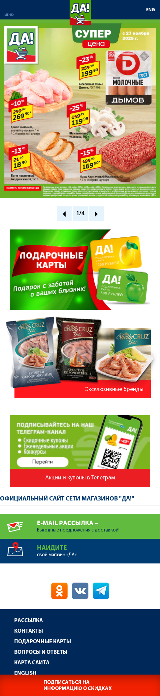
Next (96, 213)
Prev (64, 213)
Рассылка (28, 621)
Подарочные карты (42, 642)
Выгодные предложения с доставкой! (98, 523)
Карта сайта (31, 663)
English (25, 673)
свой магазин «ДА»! (98, 548)
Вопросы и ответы (40, 652)
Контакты (28, 631)
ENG (150, 10)
